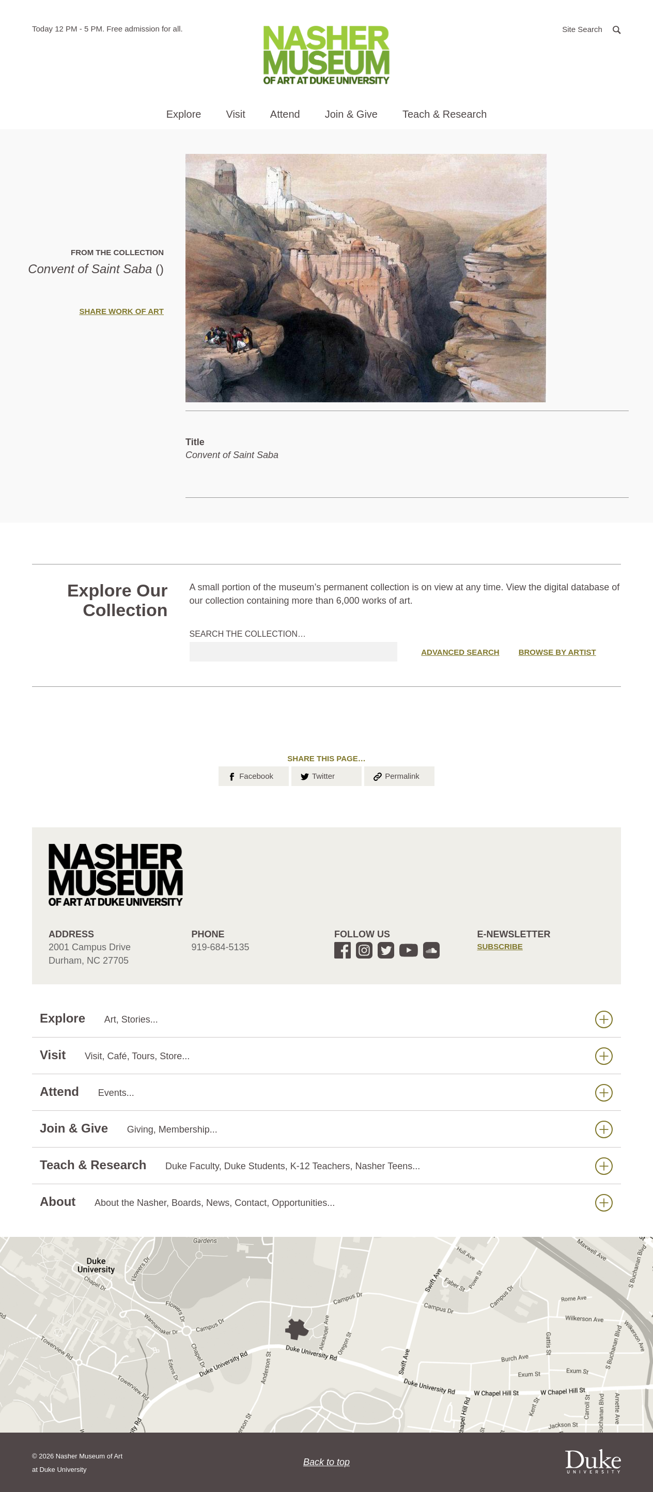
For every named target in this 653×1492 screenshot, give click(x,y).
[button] (591, 28)
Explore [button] (183, 114)
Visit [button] (235, 114)
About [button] (326, 1202)
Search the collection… (248, 634)
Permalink (395, 775)
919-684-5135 (221, 947)
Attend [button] (285, 114)
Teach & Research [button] (444, 114)
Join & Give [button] (351, 114)
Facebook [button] (249, 775)
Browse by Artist (557, 652)
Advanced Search (460, 652)
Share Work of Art (121, 311)
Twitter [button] (317, 775)
